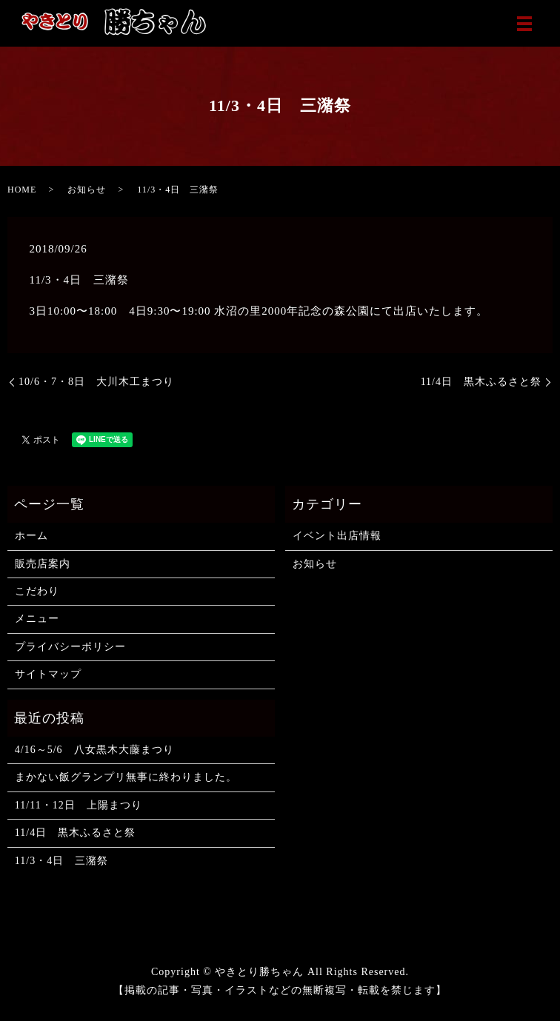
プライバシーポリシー (70, 646)
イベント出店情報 (337, 535)
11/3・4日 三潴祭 (61, 860)
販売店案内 (42, 563)
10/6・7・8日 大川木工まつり (96, 381)
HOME (21, 189)
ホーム (31, 535)
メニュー (37, 618)
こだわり (37, 591)
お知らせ (86, 189)
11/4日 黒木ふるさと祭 (481, 381)
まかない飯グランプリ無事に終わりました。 (126, 777)
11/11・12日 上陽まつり (78, 805)
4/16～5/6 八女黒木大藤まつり (94, 749)
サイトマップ (48, 674)
